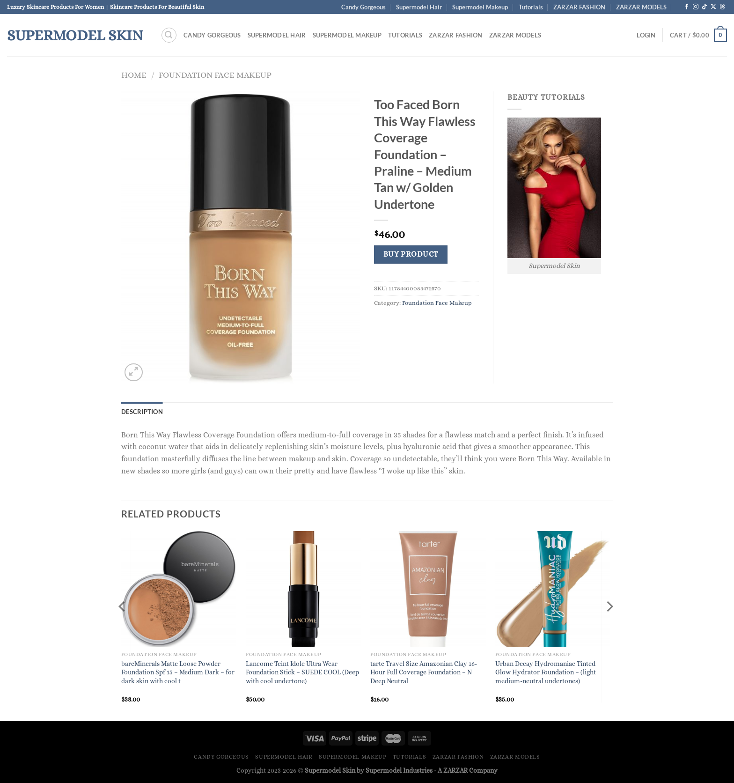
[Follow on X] (713, 7)
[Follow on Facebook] (687, 7)
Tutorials (531, 7)
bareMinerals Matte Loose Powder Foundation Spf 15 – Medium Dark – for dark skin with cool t (178, 672)
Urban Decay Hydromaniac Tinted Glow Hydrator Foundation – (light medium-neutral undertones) (545, 672)
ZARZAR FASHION (579, 7)
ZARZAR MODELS (641, 7)
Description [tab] (142, 411)
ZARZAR (455, 770)
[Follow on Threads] (722, 7)
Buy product (411, 254)
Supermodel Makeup (480, 7)
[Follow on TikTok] (704, 7)
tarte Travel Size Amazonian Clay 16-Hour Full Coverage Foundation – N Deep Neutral (423, 672)
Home (134, 75)
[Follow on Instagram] (695, 7)
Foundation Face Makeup (215, 75)
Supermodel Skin (75, 35)
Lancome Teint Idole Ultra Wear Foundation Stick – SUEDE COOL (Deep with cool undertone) (302, 672)
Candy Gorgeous (363, 7)
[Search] (168, 35)
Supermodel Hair (419, 7)
